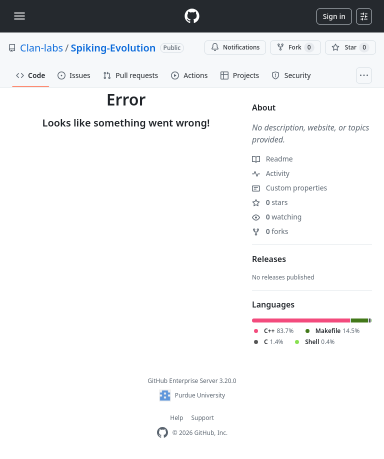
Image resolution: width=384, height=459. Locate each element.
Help (176, 418)
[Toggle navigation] (19, 16)
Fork (295, 47)
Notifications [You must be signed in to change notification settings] (235, 47)
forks (270, 231)
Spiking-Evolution (113, 47)
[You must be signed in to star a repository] (350, 47)
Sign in (334, 16)
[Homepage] (192, 16)
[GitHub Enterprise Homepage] (162, 432)
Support (202, 418)
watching (277, 217)
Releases (269, 259)
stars (270, 202)
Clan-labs (41, 47)
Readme (272, 159)
